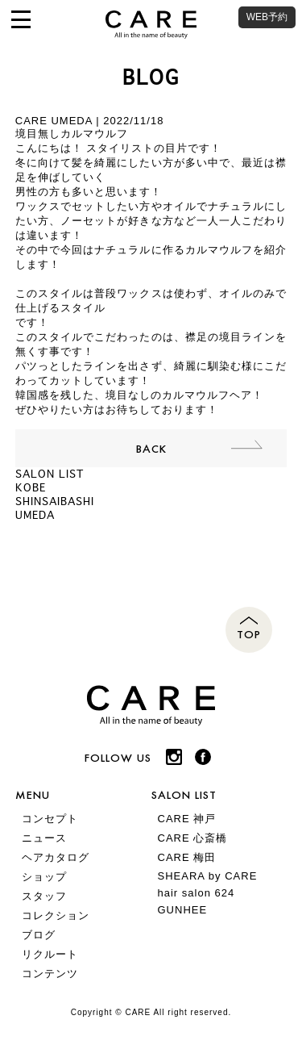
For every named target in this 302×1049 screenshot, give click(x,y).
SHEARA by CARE (208, 876)
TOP (249, 634)
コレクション (55, 915)
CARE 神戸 (187, 819)
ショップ (44, 877)
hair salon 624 (196, 893)
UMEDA (35, 514)
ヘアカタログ (55, 857)
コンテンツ (50, 974)
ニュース (44, 838)
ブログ (39, 935)
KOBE (30, 487)
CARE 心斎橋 (193, 838)
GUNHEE (183, 910)
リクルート (50, 954)
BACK (151, 448)
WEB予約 (267, 17)
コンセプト (50, 819)
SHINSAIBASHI (54, 501)
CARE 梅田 (187, 857)
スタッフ (44, 896)
